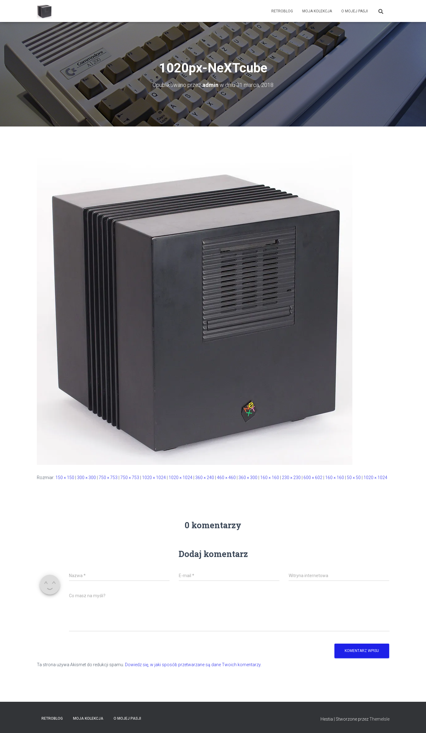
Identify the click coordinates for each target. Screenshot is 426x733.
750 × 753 (108, 477)
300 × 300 (86, 477)
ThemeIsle (379, 719)
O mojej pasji (354, 11)
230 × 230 (291, 477)
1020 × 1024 (154, 477)
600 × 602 (312, 477)
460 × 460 (226, 477)
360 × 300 (248, 477)
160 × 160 (269, 477)
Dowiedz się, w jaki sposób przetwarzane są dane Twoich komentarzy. (193, 664)
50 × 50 (354, 477)
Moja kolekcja (317, 11)
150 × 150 (64, 477)
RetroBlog (282, 11)
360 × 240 (204, 477)
